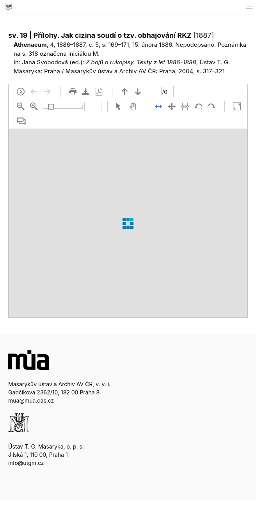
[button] (249, 7)
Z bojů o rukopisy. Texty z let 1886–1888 (141, 62)
